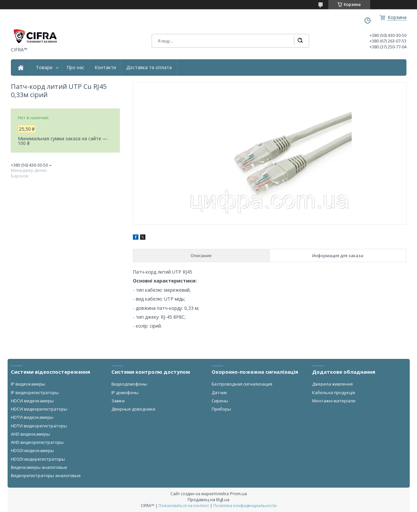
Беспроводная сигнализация (242, 384)
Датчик (219, 392)
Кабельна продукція (333, 392)
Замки (118, 401)
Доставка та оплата (149, 67)
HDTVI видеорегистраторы (39, 426)
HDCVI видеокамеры (32, 401)
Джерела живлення (332, 384)
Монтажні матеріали (333, 401)
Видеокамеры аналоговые (39, 467)
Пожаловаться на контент (184, 505)
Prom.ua (238, 494)
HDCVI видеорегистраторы (39, 409)
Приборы (221, 409)
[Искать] (300, 40)
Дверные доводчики (133, 409)
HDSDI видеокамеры (32, 450)
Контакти (105, 67)
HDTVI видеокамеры (32, 417)
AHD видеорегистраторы (37, 442)
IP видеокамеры (28, 384)
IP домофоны (124, 392)
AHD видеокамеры (30, 434)
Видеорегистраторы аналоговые (46, 475)
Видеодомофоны (129, 384)
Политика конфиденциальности (245, 505)
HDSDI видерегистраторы (38, 459)
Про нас (75, 67)
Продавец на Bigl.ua (208, 499)
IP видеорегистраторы (35, 392)
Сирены (220, 401)
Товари (44, 67)
